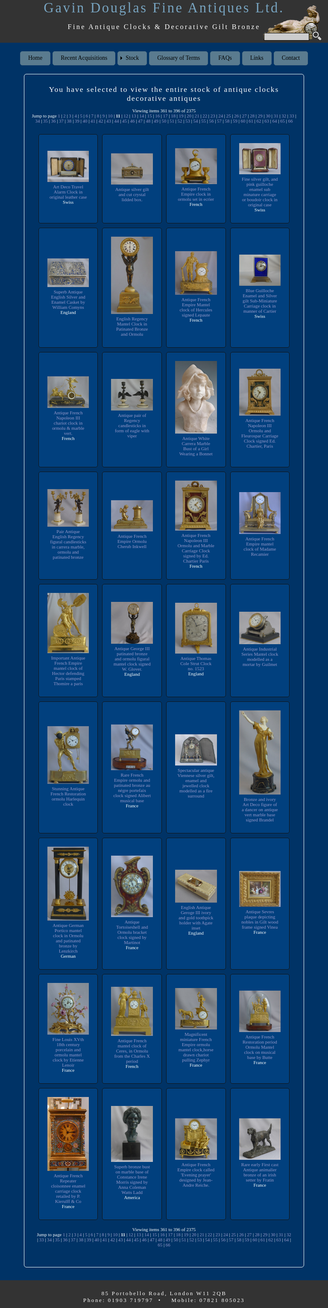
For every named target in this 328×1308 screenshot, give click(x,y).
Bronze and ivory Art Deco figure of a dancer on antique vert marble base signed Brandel (260, 809)
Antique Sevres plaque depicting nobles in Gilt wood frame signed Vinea (259, 919)
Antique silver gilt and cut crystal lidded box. (132, 194)
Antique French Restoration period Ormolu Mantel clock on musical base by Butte (260, 1047)
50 (164, 120)
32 (283, 115)
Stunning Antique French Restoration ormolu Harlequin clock (68, 796)
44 (116, 120)
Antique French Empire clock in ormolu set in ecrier (196, 194)
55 (203, 120)
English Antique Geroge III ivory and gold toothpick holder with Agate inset (196, 917)
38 (69, 120)
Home (35, 58)
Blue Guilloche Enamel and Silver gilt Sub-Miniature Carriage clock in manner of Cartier (260, 301)
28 (252, 115)
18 (173, 115)
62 (259, 120)
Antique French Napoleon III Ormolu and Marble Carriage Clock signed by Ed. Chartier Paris (196, 548)
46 (132, 120)
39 (77, 120)
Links (257, 58)
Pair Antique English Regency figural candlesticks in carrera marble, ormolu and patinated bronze (68, 544)
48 (148, 120)
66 (290, 120)
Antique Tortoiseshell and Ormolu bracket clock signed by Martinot (132, 932)
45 (124, 120)
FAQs (224, 58)
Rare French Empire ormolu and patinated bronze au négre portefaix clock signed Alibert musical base (132, 788)
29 (260, 115)
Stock (132, 58)
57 (219, 120)
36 (53, 120)
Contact (291, 58)
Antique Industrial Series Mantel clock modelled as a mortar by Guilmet (259, 656)
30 (268, 115)
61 (251, 120)
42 (101, 120)
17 (165, 115)
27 (244, 115)
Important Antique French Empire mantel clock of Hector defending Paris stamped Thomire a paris (68, 670)
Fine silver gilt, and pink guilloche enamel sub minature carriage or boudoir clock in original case (260, 191)
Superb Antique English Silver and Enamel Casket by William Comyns (68, 299)
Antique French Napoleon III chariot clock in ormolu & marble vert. (68, 423)
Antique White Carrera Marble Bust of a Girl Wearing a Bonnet (196, 446)
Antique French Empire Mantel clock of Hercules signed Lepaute (195, 307)
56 (211, 120)
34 (37, 120)
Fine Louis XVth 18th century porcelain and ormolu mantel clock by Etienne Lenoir (68, 1052)
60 (243, 120)
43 (108, 120)
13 (134, 115)
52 (180, 120)
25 (228, 115)
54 (195, 120)
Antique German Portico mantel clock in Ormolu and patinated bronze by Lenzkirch (68, 938)
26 (236, 115)
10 (110, 115)
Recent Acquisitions (84, 58)
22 (204, 115)
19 (181, 115)
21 (197, 115)
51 (172, 120)
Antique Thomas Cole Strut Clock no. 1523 (195, 663)
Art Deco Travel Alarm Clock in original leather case (68, 191)
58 (227, 120)
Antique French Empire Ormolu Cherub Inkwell (132, 541)
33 (292, 115)
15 (149, 115)
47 (140, 120)
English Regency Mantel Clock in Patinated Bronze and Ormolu (132, 326)
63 (266, 120)
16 (157, 115)
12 (125, 115)
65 (282, 120)
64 (274, 120)
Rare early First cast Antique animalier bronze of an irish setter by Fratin (259, 1172)
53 (187, 120)
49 (156, 120)
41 (93, 120)
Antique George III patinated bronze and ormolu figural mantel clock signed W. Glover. (132, 659)
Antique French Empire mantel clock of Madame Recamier (259, 546)
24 (220, 115)
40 (85, 120)
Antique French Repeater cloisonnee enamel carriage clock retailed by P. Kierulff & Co (68, 1188)
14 (141, 115)
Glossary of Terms (178, 58)
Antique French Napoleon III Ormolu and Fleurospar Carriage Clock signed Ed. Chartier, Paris (259, 433)
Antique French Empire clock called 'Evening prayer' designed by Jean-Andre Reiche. (195, 1175)
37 (61, 120)
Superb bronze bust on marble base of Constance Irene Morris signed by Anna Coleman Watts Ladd (132, 1179)
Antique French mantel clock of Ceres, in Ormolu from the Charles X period (132, 1051)
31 (276, 115)
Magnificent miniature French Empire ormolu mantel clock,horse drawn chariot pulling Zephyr (196, 1047)
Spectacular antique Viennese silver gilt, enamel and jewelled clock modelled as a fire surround (195, 783)
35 (45, 120)
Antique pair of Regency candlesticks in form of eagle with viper (132, 425)
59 (235, 120)
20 (189, 115)
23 (213, 115)
